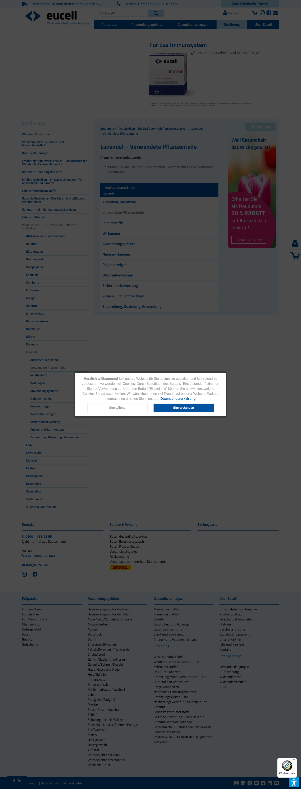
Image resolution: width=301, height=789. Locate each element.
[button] (117, 408)
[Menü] (294, 760)
